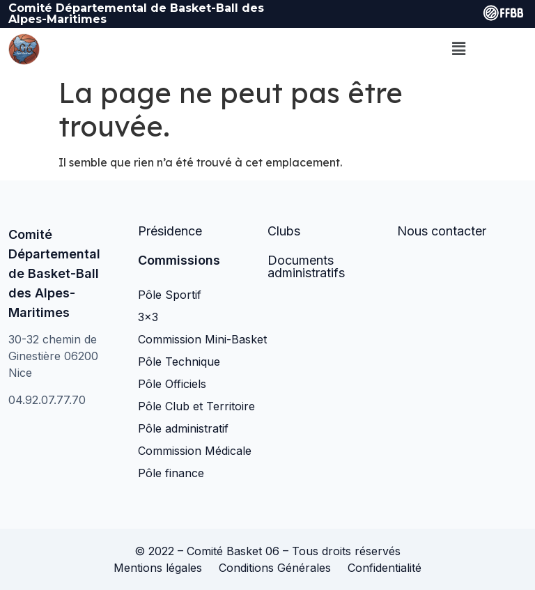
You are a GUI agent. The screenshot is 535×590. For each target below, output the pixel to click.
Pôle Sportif (169, 295)
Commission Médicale (194, 451)
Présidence (170, 231)
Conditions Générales (275, 568)
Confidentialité (384, 568)
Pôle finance (171, 473)
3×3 (148, 317)
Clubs (284, 231)
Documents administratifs (306, 266)
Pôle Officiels (172, 384)
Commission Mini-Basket (202, 339)
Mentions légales (158, 568)
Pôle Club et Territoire (196, 406)
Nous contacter (441, 231)
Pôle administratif (183, 428)
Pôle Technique (179, 361)
